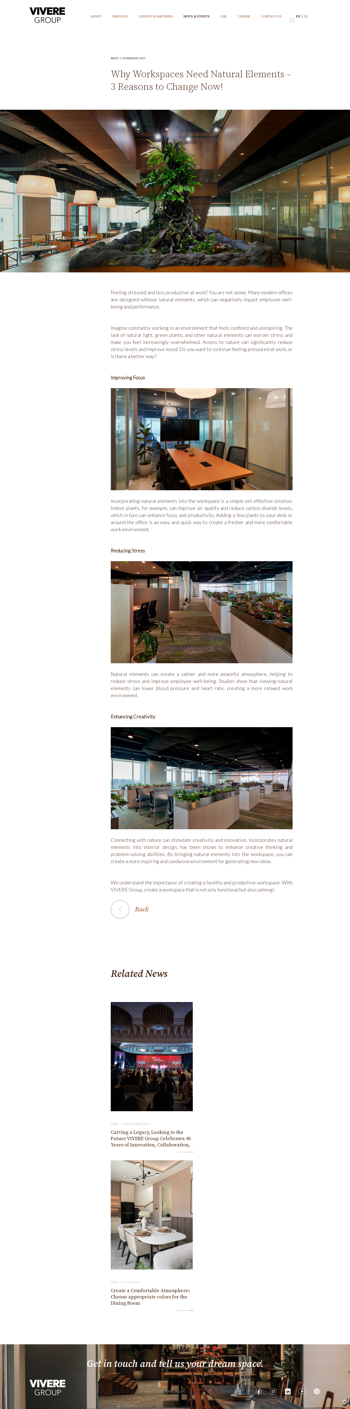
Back (141, 909)
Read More (185, 1152)
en (298, 16)
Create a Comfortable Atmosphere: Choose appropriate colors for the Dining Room (150, 1297)
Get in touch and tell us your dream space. (175, 1364)
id (306, 16)
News (116, 58)
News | (117, 1123)
